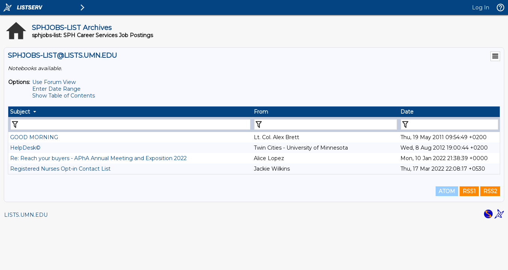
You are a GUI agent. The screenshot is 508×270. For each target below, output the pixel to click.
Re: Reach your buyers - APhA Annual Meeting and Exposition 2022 (98, 158)
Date (407, 111)
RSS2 (490, 191)
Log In (480, 7)
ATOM (447, 191)
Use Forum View (54, 82)
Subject (20, 111)
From (261, 111)
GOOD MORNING (34, 137)
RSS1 (469, 191)
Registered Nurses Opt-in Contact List (60, 168)
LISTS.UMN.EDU (26, 215)
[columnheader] (130, 111)
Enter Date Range (56, 89)
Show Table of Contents (63, 95)
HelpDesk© (25, 147)
